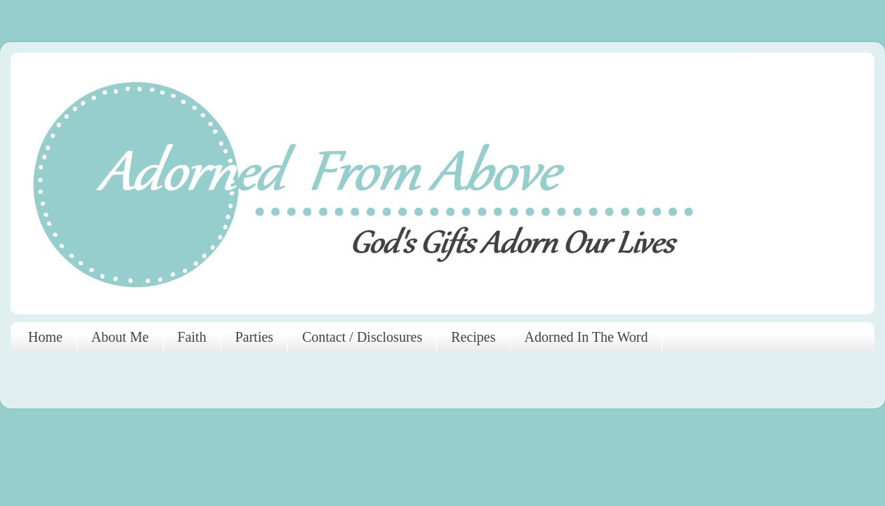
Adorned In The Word (586, 337)
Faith (192, 337)
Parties (254, 337)
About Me (120, 337)
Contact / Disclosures (362, 337)
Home (45, 337)
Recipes (473, 337)
